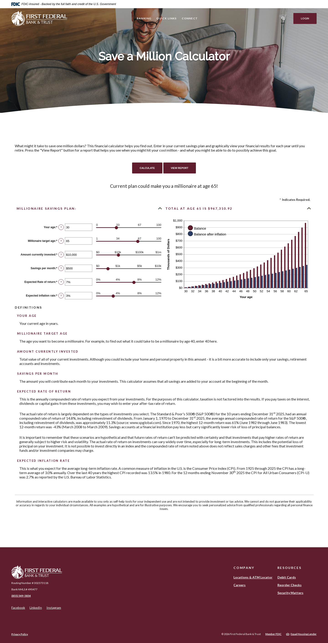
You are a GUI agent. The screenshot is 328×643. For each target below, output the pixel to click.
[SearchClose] (283, 18)
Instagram (53, 607)
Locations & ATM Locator (252, 577)
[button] (89, 208)
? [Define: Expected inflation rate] (61, 295)
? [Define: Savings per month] (61, 268)
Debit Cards (286, 577)
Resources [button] (289, 568)
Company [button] (243, 568)
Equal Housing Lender (304, 634)
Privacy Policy (19, 634)
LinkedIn (36, 607)
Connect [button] (190, 18)
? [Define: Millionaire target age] (61, 241)
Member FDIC (273, 634)
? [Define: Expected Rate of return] (61, 282)
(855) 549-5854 (21, 595)
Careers (239, 585)
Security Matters (290, 593)
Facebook (18, 607)
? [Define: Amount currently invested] (61, 254)
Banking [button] (144, 18)
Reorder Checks (289, 585)
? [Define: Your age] (61, 227)
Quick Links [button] (166, 18)
